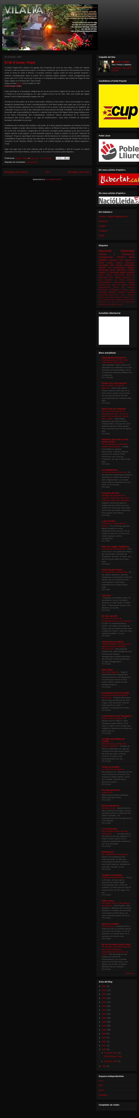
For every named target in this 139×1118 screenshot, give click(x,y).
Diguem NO (105, 267)
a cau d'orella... (109, 521)
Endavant (103, 1095)
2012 (104, 1006)
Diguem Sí (104, 272)
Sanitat (119, 265)
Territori (121, 257)
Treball (119, 304)
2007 (104, 1026)
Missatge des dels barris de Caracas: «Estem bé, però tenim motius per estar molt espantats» (116, 497)
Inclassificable (104, 287)
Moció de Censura (124, 287)
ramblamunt (107, 852)
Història (117, 277)
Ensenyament (119, 282)
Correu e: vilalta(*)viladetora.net (113, 216)
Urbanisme (126, 277)
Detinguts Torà (116, 260)
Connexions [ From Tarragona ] (117, 716)
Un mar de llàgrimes (111, 672)
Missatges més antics (78, 172)
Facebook (103, 221)
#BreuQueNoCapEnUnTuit (108, 295)
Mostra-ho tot (129, 973)
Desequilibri (129, 265)
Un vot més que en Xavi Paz (114, 472)
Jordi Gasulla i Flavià (112, 570)
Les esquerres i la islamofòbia (115, 572)
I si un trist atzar (109, 829)
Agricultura (121, 270)
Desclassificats (105, 282)
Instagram (103, 231)
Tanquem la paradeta (112, 875)
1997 (104, 1049)
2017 (104, 986)
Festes (131, 285)
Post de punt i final (115, 302)
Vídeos (119, 263)
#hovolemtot (119, 275)
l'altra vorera (108, 901)
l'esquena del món (110, 493)
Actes (112, 270)
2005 (104, 1033)
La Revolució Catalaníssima (114, 549)
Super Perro (107, 792)
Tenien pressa (108, 926)
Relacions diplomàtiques (107, 304)
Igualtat (131, 282)
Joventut (106, 299)
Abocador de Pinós (114, 280)
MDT (101, 1085)
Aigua (101, 275)
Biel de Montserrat (110, 805)
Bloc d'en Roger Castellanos (115, 546)
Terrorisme (103, 290)
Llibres (124, 290)
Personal (130, 292)
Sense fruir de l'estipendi (114, 409)
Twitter (102, 235)
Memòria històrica (117, 292)
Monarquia (103, 270)
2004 (104, 1037)
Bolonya (102, 297)
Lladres (109, 275)
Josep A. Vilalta (21, 158)
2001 (104, 1045)
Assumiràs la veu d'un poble (115, 693)
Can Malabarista (109, 470)
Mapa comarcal (127, 272)
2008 (104, 1022)
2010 (104, 1014)
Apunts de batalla (110, 924)
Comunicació (110, 297)
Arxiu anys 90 (31, 162)
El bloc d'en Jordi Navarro (114, 383)
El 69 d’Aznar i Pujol (20, 62)
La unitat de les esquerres (113, 769)
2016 (104, 990)
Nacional (105, 251)
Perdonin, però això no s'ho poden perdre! (115, 440)
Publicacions (129, 302)
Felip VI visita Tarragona (112, 718)
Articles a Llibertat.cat (116, 254)
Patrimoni (102, 302)
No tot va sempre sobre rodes (116, 944)
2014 (104, 998)
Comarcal (130, 280)
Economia (114, 272)
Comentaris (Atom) (53, 179)
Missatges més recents (16, 172)
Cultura (131, 270)
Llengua (130, 267)
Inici (48, 172)
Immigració (114, 290)
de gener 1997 (111, 1061)
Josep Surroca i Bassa (113, 641)
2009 (104, 1018)
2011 (104, 1010)
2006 (104, 1030)
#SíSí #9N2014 (127, 295)
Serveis (102, 285)
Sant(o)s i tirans (109, 808)
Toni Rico (106, 595)
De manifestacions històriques (115, 854)
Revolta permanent (111, 790)
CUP (101, 1081)
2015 (104, 994)
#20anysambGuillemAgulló (113, 877)
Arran (101, 1090)
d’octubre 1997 (111, 1053)
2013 (104, 1002)
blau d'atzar (107, 670)
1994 (104, 1066)
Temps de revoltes (110, 767)
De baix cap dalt (109, 616)
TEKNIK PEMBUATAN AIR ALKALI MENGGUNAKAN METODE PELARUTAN (117, 646)
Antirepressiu (106, 257)
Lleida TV (113, 299)
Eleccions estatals (122, 297)
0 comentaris (46, 158)
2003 (104, 1041)
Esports (124, 285)
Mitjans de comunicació (125, 299)
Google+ (102, 226)
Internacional (119, 267)
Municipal (127, 251)
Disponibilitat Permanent (114, 357)
